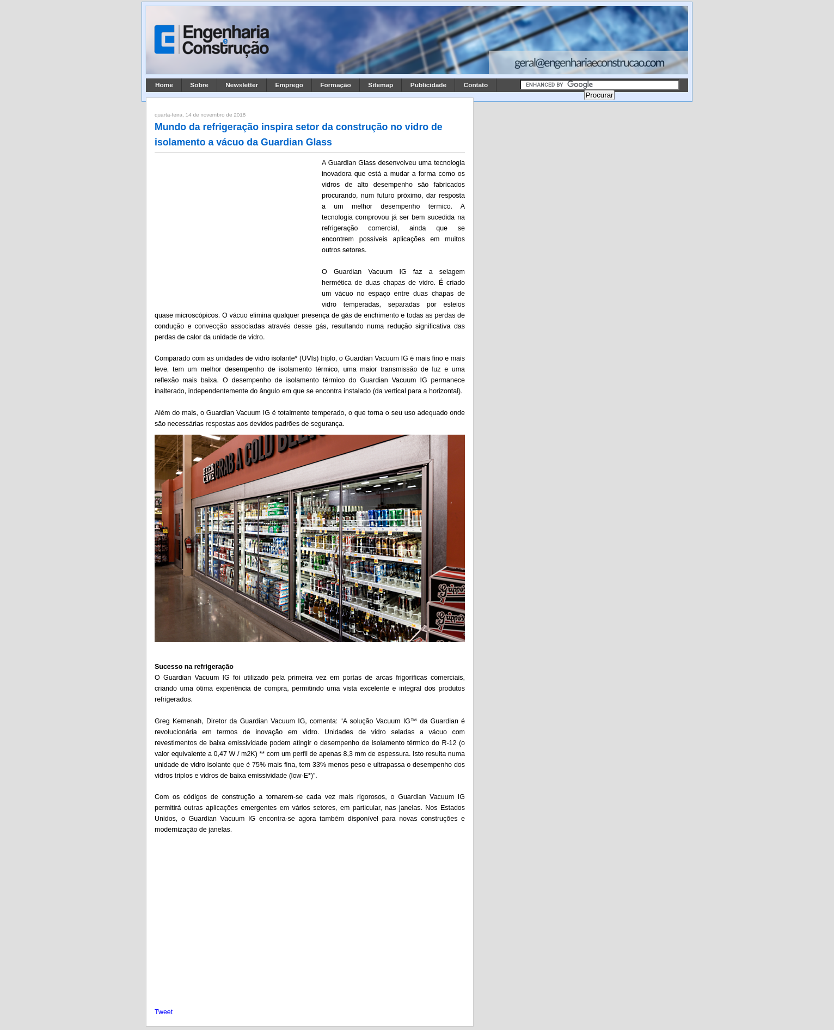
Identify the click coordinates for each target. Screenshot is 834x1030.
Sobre (199, 85)
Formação (335, 85)
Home (164, 85)
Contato (476, 85)
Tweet (164, 1012)
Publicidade (428, 85)
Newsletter (241, 85)
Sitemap (380, 85)
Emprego (289, 85)
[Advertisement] (236, 229)
